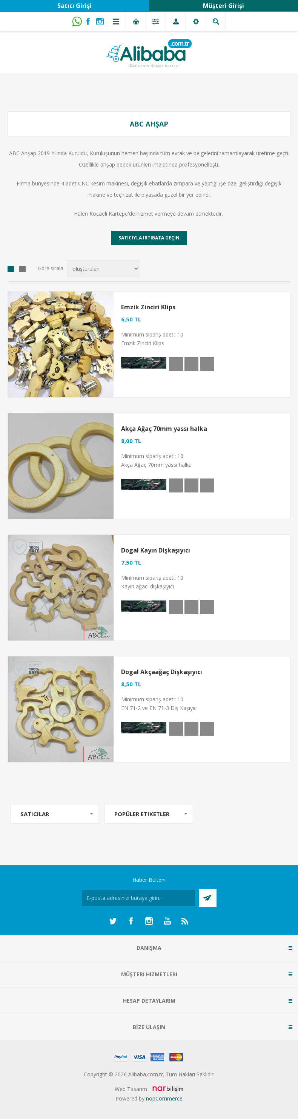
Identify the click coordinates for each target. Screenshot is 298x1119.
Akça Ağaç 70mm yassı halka (164, 428)
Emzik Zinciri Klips (148, 307)
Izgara (11, 269)
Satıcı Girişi (74, 6)
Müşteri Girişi (223, 6)
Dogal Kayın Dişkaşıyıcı (155, 550)
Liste (22, 269)
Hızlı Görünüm (176, 364)
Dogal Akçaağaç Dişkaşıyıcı (161, 672)
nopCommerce (164, 1098)
